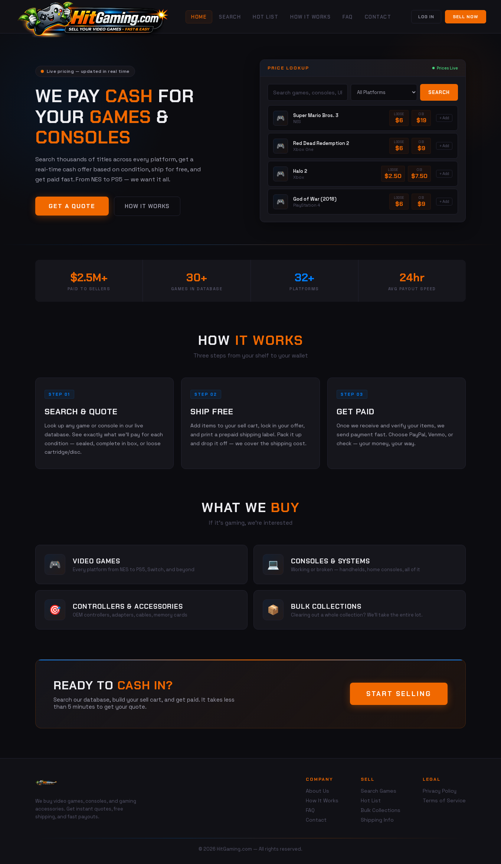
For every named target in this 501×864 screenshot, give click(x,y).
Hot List (265, 17)
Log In (426, 17)
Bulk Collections (380, 810)
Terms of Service (444, 800)
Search (230, 17)
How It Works (310, 17)
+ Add (444, 118)
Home (199, 17)
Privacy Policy (439, 790)
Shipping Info (377, 819)
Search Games (378, 790)
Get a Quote (72, 206)
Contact (378, 17)
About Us (317, 790)
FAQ (348, 17)
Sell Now (465, 17)
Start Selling (398, 693)
